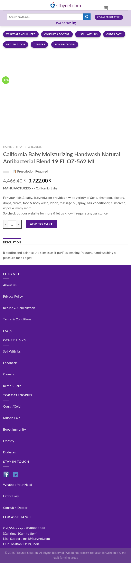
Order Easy (11, 496)
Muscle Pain (11, 418)
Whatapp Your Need (17, 484)
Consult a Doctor (15, 507)
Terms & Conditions (17, 319)
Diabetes (9, 452)
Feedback (10, 363)
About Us (10, 285)
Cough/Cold (11, 406)
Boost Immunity (14, 429)
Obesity (8, 441)
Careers (8, 374)
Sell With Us (12, 351)
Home (7, 146)
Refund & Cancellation (19, 308)
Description (12, 242)
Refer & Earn (12, 386)
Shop (19, 146)
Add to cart (41, 224)
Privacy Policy (13, 296)
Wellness (35, 146)
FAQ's (7, 331)
